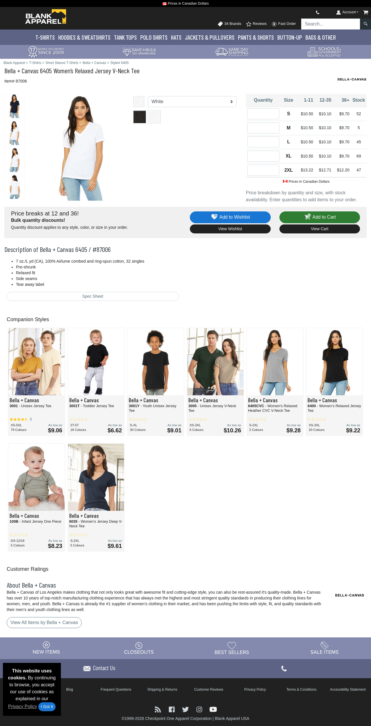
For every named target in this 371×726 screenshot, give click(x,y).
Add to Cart (319, 217)
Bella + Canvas (21, 70)
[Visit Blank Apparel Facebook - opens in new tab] (172, 709)
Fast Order (283, 24)
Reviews (256, 24)
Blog (69, 689)
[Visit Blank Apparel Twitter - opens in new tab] (186, 709)
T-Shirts (45, 37)
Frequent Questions (116, 689)
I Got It (47, 706)
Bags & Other (320, 37)
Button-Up (289, 37)
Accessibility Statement (347, 689)
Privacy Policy (22, 706)
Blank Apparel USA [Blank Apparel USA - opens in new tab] (232, 718)
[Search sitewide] (330, 24)
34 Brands (229, 24)
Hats (176, 37)
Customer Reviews (208, 689)
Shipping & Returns (162, 689)
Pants (256, 37)
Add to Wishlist (230, 217)
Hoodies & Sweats (84, 37)
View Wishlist (230, 228)
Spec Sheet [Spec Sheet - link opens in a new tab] (92, 296)
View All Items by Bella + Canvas (44, 622)
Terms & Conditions (301, 689)
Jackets (209, 37)
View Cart (319, 228)
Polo (154, 37)
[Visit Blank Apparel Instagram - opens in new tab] (200, 709)
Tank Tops (125, 37)
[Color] (192, 101)
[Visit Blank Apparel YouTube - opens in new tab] (213, 709)
